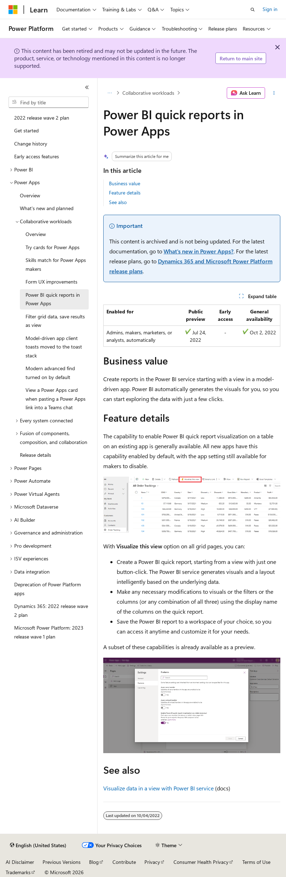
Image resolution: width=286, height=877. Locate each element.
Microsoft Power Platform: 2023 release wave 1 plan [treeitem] (48, 632)
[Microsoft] (13, 9)
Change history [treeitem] (30, 143)
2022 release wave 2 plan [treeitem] (41, 117)
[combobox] (49, 102)
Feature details (125, 192)
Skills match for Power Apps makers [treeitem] (56, 264)
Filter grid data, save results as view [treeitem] (55, 321)
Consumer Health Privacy (201, 862)
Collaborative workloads (148, 92)
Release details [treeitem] (35, 454)
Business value (124, 183)
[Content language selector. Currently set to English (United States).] (38, 845)
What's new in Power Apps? (198, 251)
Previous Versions (62, 862)
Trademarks (18, 872)
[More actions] (274, 93)
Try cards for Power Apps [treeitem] (52, 247)
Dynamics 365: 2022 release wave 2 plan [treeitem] (51, 610)
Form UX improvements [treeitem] (51, 281)
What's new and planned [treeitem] (46, 208)
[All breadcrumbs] (109, 93)
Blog (94, 862)
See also (118, 202)
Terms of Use (256, 862)
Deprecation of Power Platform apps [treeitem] (47, 589)
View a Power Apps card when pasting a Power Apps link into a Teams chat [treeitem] (56, 399)
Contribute (124, 862)
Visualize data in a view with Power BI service (158, 788)
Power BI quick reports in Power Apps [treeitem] (53, 299)
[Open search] (253, 9)
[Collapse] (86, 87)
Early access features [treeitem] (36, 156)
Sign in (270, 9)
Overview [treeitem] (30, 195)
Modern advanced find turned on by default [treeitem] (50, 372)
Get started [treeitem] (26, 130)
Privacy (152, 862)
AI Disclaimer (20, 862)
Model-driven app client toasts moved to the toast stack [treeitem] (54, 347)
